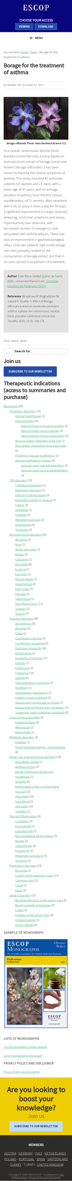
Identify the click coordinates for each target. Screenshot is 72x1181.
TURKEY (15, 1164)
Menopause (22, 727)
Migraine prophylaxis (28, 520)
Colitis (19, 633)
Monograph (11, 406)
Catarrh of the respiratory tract (34, 875)
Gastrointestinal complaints (32, 683)
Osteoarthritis (23, 846)
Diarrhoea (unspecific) (28, 648)
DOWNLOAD (45, 26)
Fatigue (19, 505)
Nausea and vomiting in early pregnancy (40, 707)
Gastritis (20, 678)
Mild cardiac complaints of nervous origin (40, 446)
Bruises (19, 554)
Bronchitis (21, 870)
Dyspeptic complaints (28, 658)
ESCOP (36, 7)
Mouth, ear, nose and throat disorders (32, 757)
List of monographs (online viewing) (25, 1047)
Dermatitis (21, 564)
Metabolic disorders (21, 737)
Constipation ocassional (30, 643)
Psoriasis (20, 594)
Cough (19, 885)
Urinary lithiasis (24, 925)
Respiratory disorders (22, 865)
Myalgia (19, 841)
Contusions (22, 821)
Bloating (20, 628)
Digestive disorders (21, 618)
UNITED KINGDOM (50, 1164)
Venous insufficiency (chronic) (33, 460)
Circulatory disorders (22, 411)
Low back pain (24, 831)
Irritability (21, 515)
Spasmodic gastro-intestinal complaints (40, 712)
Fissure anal (22, 668)
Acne (18, 544)
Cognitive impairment (28, 485)
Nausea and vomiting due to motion (37, 702)
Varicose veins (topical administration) (44, 470)
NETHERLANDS (55, 1153)
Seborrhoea (23, 599)
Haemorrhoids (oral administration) (42, 426)
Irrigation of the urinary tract (32, 915)
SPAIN (41, 1159)
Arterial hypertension (28, 416)
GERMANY (26, 1153)
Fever (18, 890)
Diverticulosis (23, 653)
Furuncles (21, 574)
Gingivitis (20, 781)
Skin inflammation (26, 604)
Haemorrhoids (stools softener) (40, 431)
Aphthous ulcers (25, 767)
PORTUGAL (26, 1159)
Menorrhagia (23, 732)
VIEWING (24, 26)
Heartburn (21, 688)
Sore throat (22, 801)
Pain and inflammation (23, 816)
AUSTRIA (10, 1153)
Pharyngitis (22, 796)
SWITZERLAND (57, 1159)
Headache (21, 510)
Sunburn (20, 609)
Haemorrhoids (24, 421)
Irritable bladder (25, 920)
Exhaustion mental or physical (33, 500)
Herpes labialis (24, 579)
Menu (39, 38)
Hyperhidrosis (23, 584)
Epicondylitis (23, 826)
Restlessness (23, 525)
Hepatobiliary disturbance (31, 693)
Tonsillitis (20, 811)
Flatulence (22, 673)
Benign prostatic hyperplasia (33, 905)
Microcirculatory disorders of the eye (38, 441)
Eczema (20, 569)
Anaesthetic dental (27, 762)
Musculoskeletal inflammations (34, 836)
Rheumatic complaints (29, 856)
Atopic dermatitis (25, 549)
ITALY (38, 1153)
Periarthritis (22, 851)
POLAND (10, 1159)
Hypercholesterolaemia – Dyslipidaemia (40, 747)
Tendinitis (21, 861)
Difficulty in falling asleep (30, 495)
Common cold (24, 880)
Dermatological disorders (25, 534)
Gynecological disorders (24, 717)
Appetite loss (23, 623)
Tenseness (21, 529)
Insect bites (22, 589)
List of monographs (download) (23, 1055)
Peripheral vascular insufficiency (35, 455)
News (23, 341)
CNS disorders (18, 480)
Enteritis (20, 663)
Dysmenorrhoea (25, 722)
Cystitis (19, 910)
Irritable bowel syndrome (31, 697)
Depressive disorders (28, 490)
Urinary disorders (20, 895)
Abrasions (21, 539)
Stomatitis (21, 806)
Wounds (20, 613)
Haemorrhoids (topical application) (43, 436)
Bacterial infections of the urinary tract (39, 900)
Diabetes (20, 742)
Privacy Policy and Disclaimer (22, 1072)
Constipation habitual (28, 638)
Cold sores (21, 559)
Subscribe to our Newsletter (30, 371)
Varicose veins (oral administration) (42, 465)
